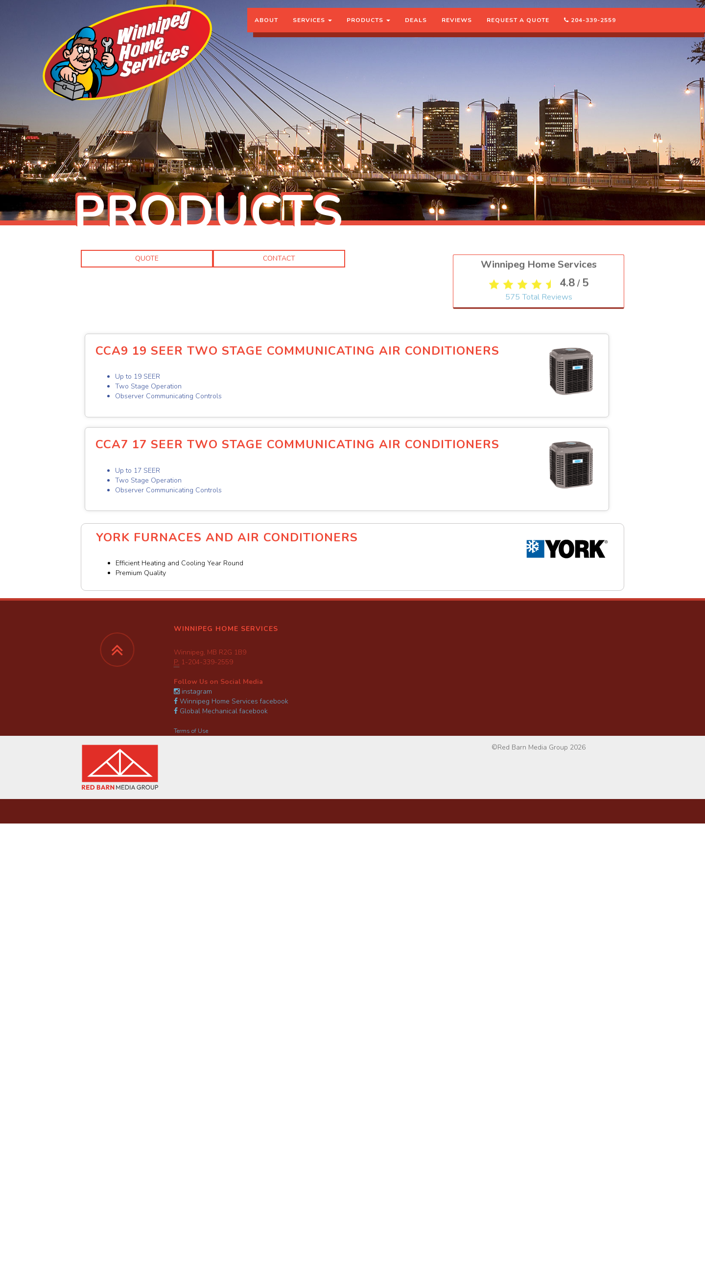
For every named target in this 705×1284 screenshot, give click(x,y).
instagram (193, 691)
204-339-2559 (590, 27)
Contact (279, 258)
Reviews (457, 27)
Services (312, 27)
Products (368, 27)
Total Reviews (538, 503)
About (266, 27)
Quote (147, 258)
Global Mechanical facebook (221, 711)
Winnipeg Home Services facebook (231, 701)
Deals (416, 27)
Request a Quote (518, 27)
